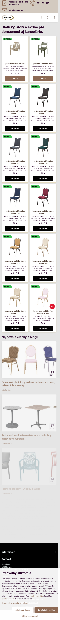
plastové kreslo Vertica (15, 64)
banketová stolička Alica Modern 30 (15, 212)
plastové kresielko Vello (43, 64)
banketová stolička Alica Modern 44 (15, 162)
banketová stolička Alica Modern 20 (43, 162)
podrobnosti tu (37, 596)
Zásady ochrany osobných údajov (15, 603)
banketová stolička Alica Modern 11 (15, 112)
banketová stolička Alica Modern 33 (43, 112)
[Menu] (55, 17)
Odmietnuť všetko (22, 610)
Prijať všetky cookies (46, 610)
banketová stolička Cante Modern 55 (15, 262)
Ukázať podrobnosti (30, 616)
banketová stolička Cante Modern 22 (43, 212)
